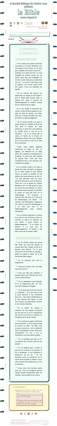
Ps (1, 195)
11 (25, 32)
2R (2, 120)
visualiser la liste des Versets (28, 40)
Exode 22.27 (19, 390)
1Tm (55, 156)
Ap (54, 289)
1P (54, 223)
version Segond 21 (28, 17)
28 (12, 34)
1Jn (55, 245)
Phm (55, 190)
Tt (54, 179)
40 (31, 34)
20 (39, 32)
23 (44, 32)
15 (31, 32)
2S (1, 98)
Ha (2, 368)
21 (40, 32)
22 (42, 32)
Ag (2, 389)
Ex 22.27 (17, 393)
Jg (1, 66)
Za (1, 400)
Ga (54, 90)
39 (29, 34)
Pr (1, 206)
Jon (2, 335)
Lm (2, 260)
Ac (54, 46)
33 (20, 34)
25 (47, 32)
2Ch (2, 141)
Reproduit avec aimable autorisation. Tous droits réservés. (24, 423)
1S (1, 88)
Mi (2, 346)
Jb (1, 185)
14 (29, 32)
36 (25, 34)
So (1, 379)
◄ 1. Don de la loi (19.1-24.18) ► (28, 52)
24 (45, 32)
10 (23, 32)
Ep (55, 101)
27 (11, 34)
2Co (55, 79)
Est (2, 174)
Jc (54, 212)
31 (17, 34)
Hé (55, 201)
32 (18, 34)
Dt (1, 44)
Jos (2, 55)
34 (22, 34)
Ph (54, 112)
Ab (2, 325)
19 (37, 32)
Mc (55, 12)
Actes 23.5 (19, 391)
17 (34, 32)
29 (14, 34)
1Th (55, 134)
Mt (54, 1)
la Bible (28, 12)
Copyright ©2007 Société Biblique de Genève (19, 422)
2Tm (55, 167)
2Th (55, 145)
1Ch (2, 131)
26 (9, 34)
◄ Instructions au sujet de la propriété (26, 59)
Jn (54, 35)
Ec (1, 217)
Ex (1, 12)
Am (2, 314)
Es (1, 238)
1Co (55, 68)
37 (26, 34)
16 (32, 32)
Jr (1, 249)
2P (54, 234)
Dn (2, 282)
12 (26, 32)
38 (28, 34)
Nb (2, 34)
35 (23, 34)
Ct (1, 228)
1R (2, 109)
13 (28, 32)
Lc (54, 23)
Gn (2, 1)
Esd (2, 152)
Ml (2, 411)
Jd (54, 278)
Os (1, 292)
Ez (1, 271)
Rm (55, 57)
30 (15, 34)
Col (55, 123)
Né (1, 163)
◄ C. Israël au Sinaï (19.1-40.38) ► (28, 48)
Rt (1, 77)
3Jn (55, 267)
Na (2, 357)
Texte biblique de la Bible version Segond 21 (18, 420)
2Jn (55, 256)
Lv (1, 23)
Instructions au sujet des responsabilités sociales (28, 238)
